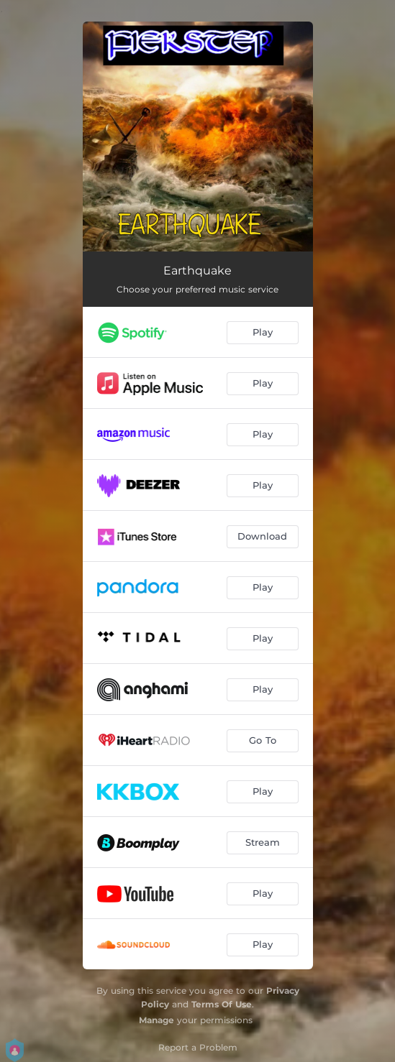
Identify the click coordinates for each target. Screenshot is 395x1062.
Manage (156, 1020)
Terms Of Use (221, 1004)
